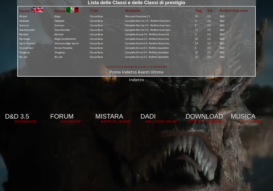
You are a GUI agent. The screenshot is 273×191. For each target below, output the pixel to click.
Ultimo (157, 72)
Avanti (144, 72)
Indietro (129, 72)
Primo (115, 72)
